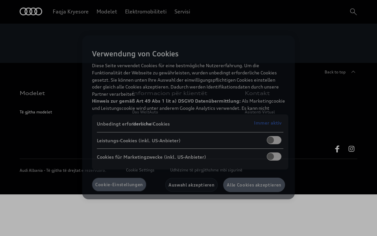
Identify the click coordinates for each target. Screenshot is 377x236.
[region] (188, 117)
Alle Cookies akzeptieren (254, 184)
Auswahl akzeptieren (191, 184)
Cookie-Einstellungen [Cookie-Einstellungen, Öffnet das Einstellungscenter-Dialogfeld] (119, 184)
